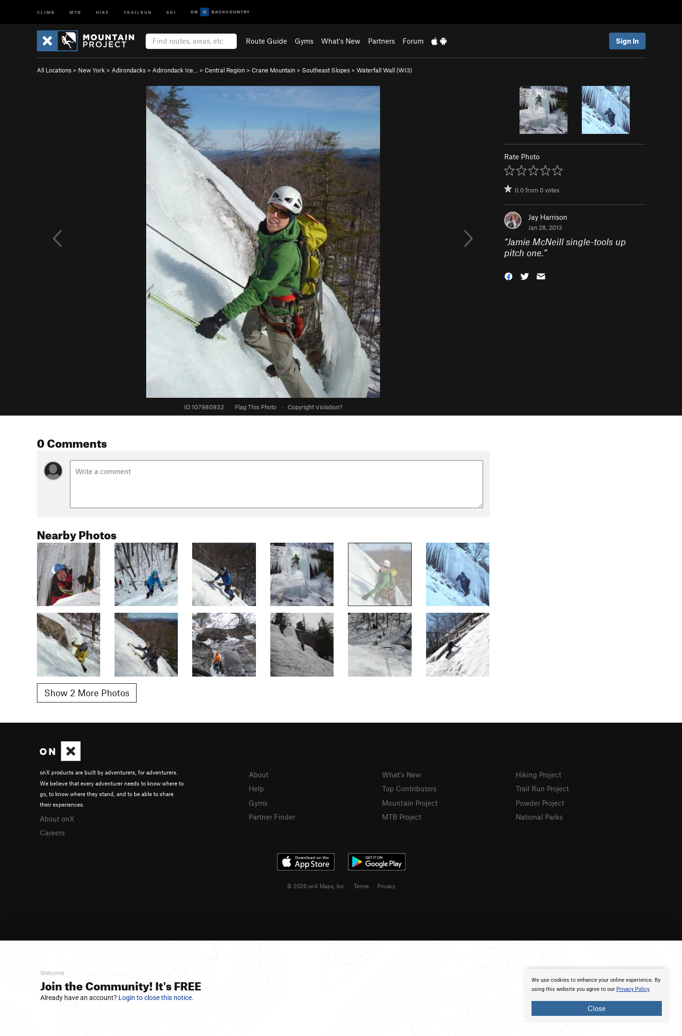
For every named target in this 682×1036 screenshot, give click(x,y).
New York (91, 70)
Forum (413, 40)
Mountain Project (410, 802)
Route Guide (266, 40)
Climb (46, 12)
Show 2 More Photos (86, 692)
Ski (171, 12)
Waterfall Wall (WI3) (384, 70)
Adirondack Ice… (175, 70)
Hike (102, 12)
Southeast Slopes (326, 70)
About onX (57, 818)
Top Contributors (409, 788)
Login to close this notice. (156, 997)
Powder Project (540, 802)
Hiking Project (538, 774)
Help (256, 788)
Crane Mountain (273, 70)
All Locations (54, 70)
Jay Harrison (547, 217)
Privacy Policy (632, 989)
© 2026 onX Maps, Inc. (316, 885)
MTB (75, 12)
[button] (508, 275)
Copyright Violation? (315, 407)
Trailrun (138, 12)
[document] (597, 996)
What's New (340, 40)
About (258, 774)
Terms (361, 885)
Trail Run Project (542, 788)
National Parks (539, 816)
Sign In (627, 40)
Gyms (304, 40)
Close (597, 1008)
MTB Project (401, 816)
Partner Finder (272, 816)
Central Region (225, 70)
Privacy (386, 885)
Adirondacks (129, 70)
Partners (381, 40)
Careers (52, 832)
